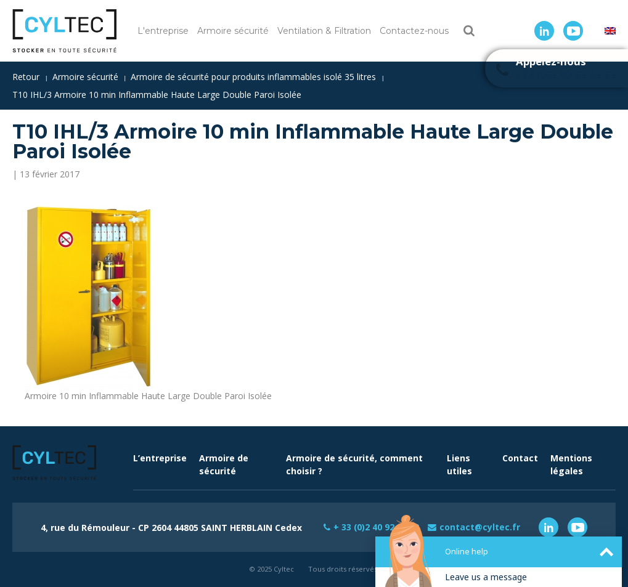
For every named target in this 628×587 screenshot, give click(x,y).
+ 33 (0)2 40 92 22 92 (376, 527)
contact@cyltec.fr (480, 527)
